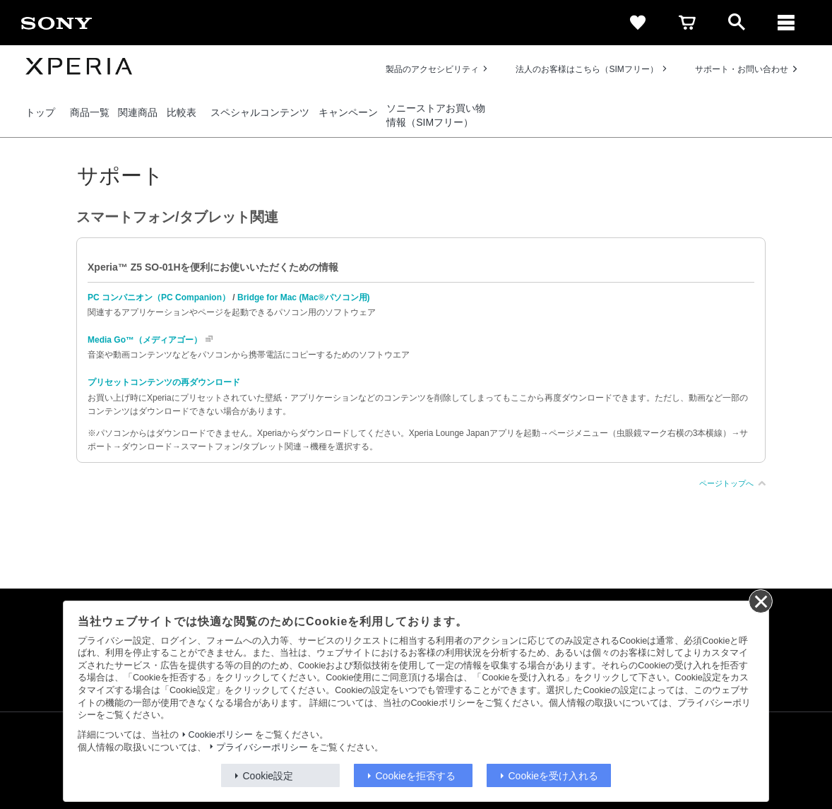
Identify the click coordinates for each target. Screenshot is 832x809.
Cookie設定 (268, 775)
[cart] (687, 22)
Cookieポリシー (221, 735)
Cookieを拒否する (416, 775)
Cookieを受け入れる (554, 775)
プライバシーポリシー (262, 747)
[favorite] (637, 22)
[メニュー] (786, 22)
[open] (736, 22)
